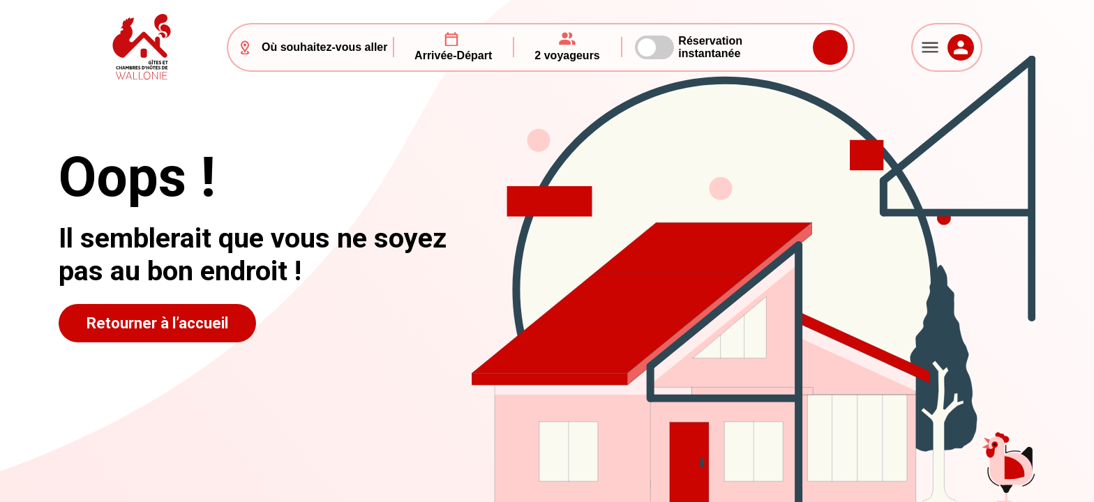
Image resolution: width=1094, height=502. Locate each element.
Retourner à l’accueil (157, 323)
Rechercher (830, 47)
